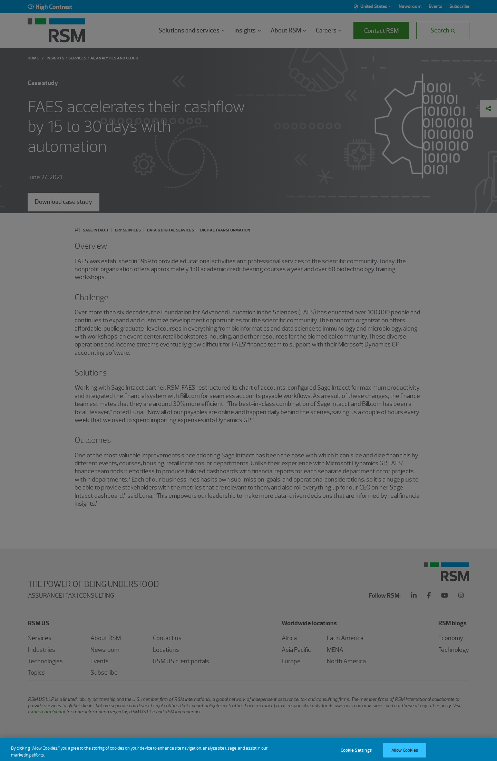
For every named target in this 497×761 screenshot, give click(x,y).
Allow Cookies (404, 753)
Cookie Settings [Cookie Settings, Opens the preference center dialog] (356, 753)
